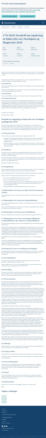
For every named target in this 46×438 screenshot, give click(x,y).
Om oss (3, 408)
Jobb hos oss (4, 410)
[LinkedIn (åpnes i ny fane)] (2, 426)
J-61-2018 (5, 55)
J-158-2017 (4, 401)
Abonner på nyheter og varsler (8, 428)
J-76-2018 (26, 27)
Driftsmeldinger (5, 430)
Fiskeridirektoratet (5, 27)
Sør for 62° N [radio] (6, 63)
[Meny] (43, 22)
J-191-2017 (4, 398)
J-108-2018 (19, 55)
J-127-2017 (4, 402)
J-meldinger (19, 27)
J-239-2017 (4, 397)
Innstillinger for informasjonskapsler (9, 414)
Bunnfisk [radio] (12, 63)
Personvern (4, 412)
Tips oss (3, 421)
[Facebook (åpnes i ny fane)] (5, 426)
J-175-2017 (4, 399)
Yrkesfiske (13, 27)
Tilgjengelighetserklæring (7, 417)
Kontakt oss (4, 419)
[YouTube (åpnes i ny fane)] (7, 426)
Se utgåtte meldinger (35, 55)
